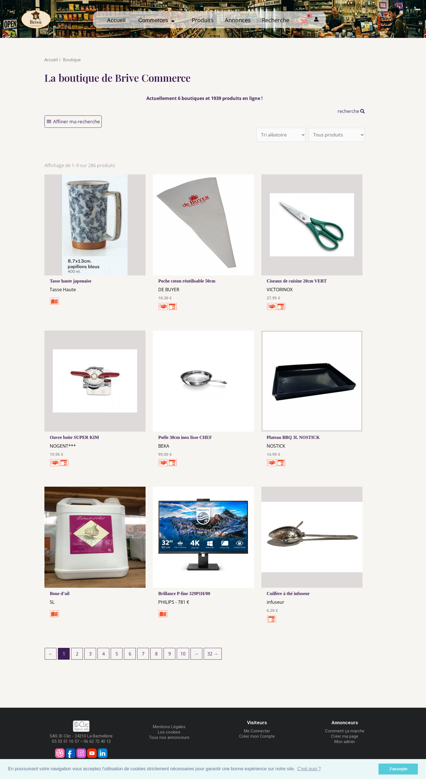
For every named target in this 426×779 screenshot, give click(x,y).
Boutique (72, 59)
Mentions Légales (169, 726)
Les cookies (169, 732)
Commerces (156, 20)
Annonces (238, 20)
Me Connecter (257, 731)
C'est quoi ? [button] (309, 768)
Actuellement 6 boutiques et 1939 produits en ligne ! (204, 98)
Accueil (116, 20)
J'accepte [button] (398, 769)
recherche (351, 111)
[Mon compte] (316, 19)
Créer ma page (344, 736)
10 (182, 654)
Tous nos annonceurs (169, 737)
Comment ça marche (344, 731)
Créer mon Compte (257, 736)
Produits (203, 20)
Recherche (275, 20)
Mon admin (344, 741)
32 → (212, 654)
